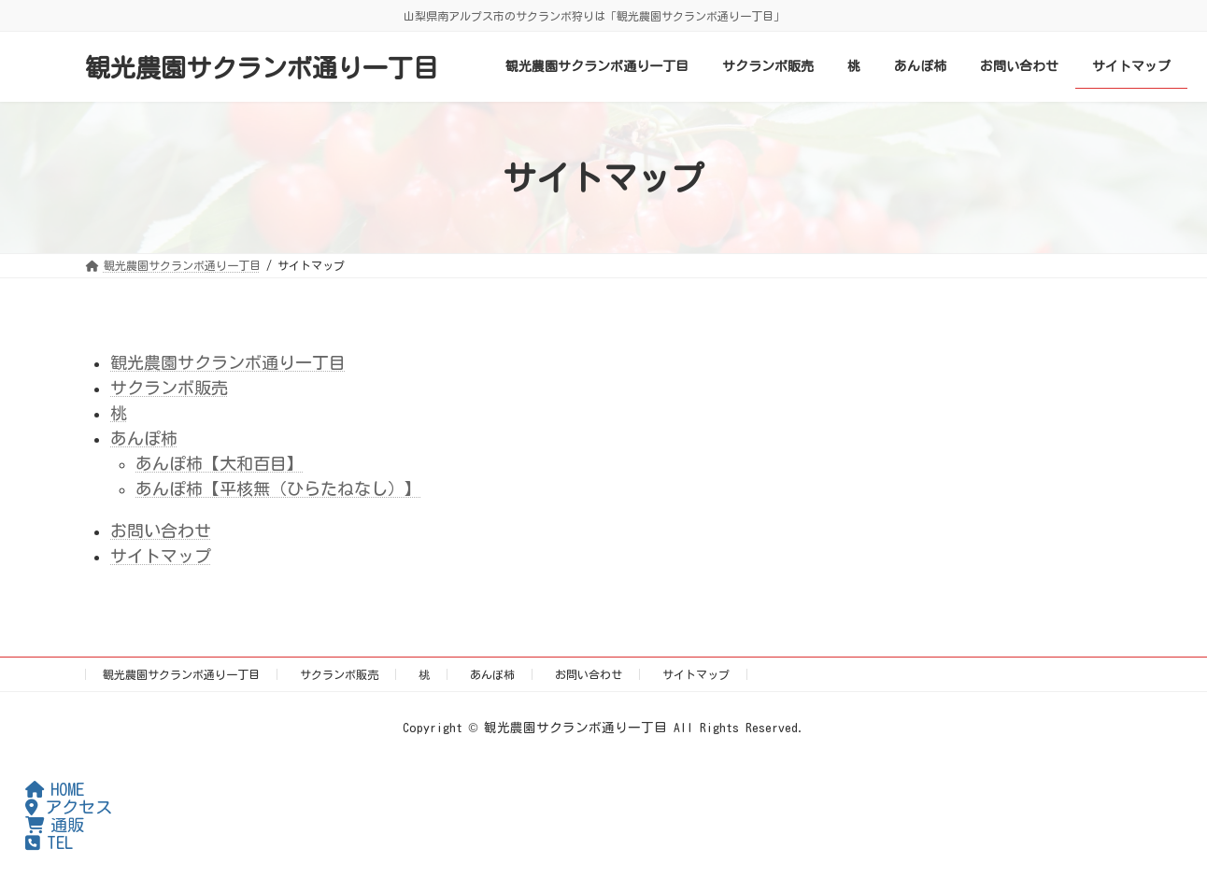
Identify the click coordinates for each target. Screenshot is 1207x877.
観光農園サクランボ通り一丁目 (228, 362)
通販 (54, 824)
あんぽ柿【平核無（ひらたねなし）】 (278, 488)
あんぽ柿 (144, 438)
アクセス (68, 807)
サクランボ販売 (169, 387)
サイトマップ (160, 555)
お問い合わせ (160, 530)
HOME (54, 789)
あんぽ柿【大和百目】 (219, 463)
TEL (49, 842)
